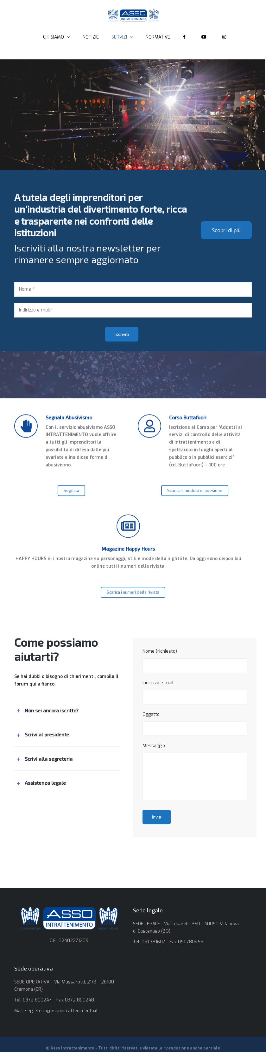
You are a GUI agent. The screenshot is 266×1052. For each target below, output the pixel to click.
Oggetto (194, 723)
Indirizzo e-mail (194, 692)
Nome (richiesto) (194, 660)
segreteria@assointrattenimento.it (61, 1011)
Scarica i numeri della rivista (133, 600)
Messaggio (194, 771)
